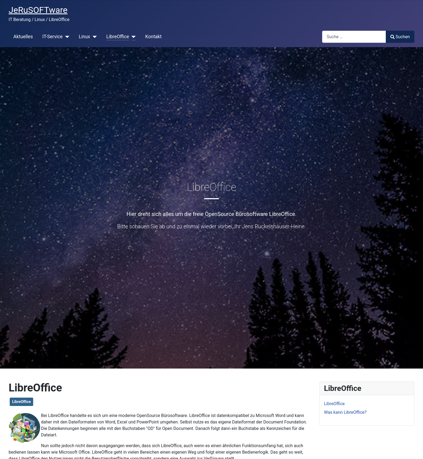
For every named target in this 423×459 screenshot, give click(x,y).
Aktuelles (23, 36)
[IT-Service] (66, 36)
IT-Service (52, 36)
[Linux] (93, 36)
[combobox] (354, 37)
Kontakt (153, 36)
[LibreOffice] (132, 36)
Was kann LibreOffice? (345, 412)
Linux (84, 36)
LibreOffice (117, 36)
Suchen (400, 36)
